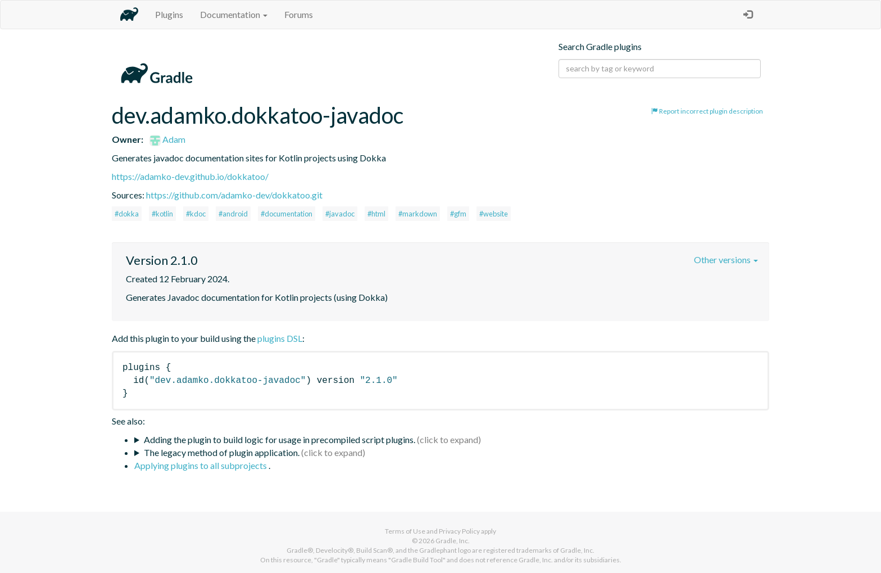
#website (493, 213)
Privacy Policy (459, 531)
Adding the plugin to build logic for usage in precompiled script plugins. (279, 439)
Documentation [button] (233, 14)
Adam (167, 139)
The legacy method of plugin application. (221, 452)
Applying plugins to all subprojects (201, 465)
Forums (298, 14)
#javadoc (340, 213)
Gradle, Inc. (452, 540)
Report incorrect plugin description (707, 111)
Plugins (169, 14)
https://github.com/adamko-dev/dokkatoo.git (234, 195)
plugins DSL (279, 338)
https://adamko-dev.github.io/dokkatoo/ (190, 176)
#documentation (286, 213)
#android (233, 213)
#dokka (127, 213)
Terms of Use (405, 531)
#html (376, 213)
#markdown (417, 213)
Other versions (726, 259)
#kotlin (162, 213)
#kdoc (196, 213)
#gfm (458, 213)
